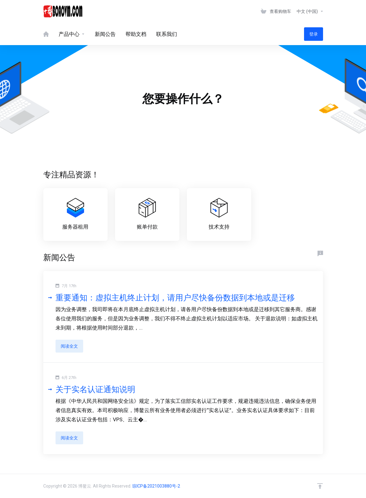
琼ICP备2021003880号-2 (156, 486)
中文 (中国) (310, 11)
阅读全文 (69, 346)
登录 (313, 34)
